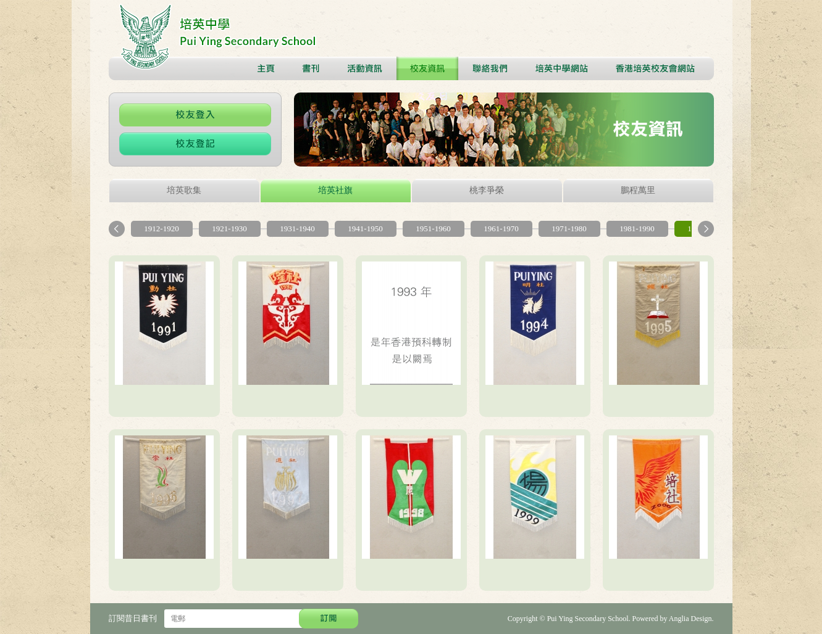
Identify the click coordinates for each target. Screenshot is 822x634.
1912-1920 (161, 228)
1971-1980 (568, 228)
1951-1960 (433, 228)
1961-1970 (501, 228)
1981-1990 (636, 228)
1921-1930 (229, 228)
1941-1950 (365, 228)
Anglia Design (690, 618)
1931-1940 (297, 228)
